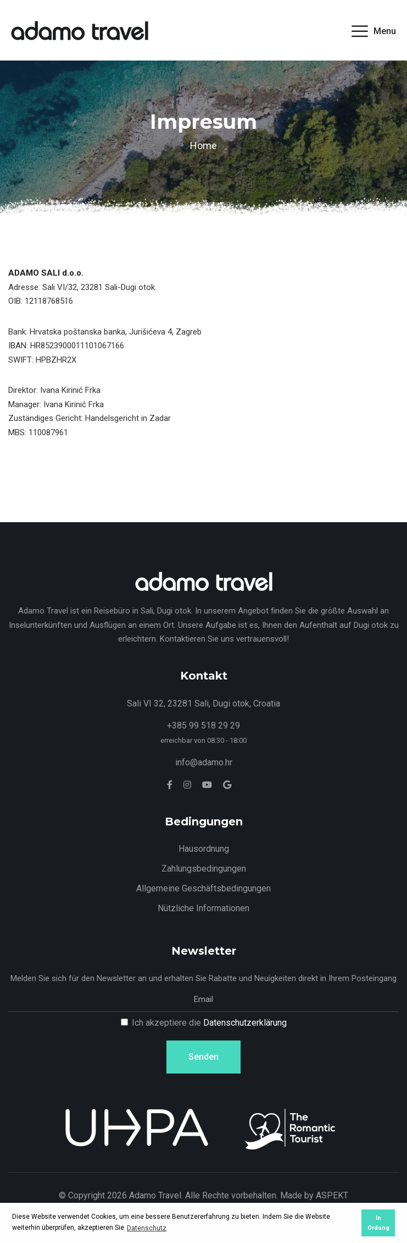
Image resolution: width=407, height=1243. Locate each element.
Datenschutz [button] (146, 1228)
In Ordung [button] (378, 1222)
